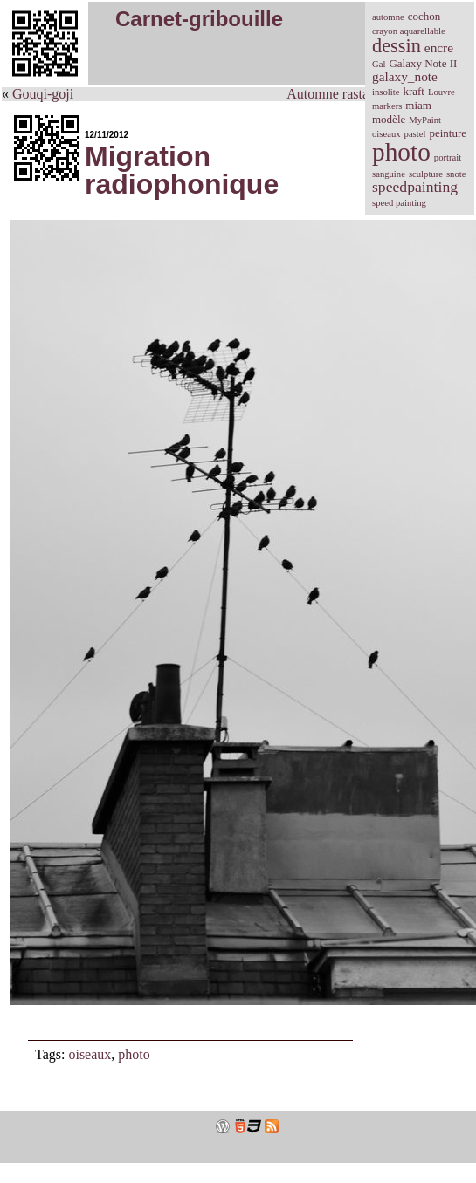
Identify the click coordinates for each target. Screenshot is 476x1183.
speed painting (399, 203)
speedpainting (415, 186)
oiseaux (89, 1054)
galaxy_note (405, 76)
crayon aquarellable (408, 31)
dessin (396, 46)
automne (388, 17)
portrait (447, 157)
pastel (415, 134)
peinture (447, 133)
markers (387, 106)
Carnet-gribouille (199, 19)
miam (418, 105)
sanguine (388, 174)
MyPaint (425, 120)
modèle (388, 119)
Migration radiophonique (182, 170)
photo (133, 1054)
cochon (424, 16)
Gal (378, 64)
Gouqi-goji (42, 93)
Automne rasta (327, 93)
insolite (385, 92)
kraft (413, 91)
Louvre (441, 92)
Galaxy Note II (423, 63)
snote (456, 174)
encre (438, 47)
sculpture (426, 174)
